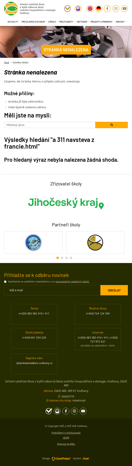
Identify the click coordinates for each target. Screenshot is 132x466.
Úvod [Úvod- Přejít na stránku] (6, 62)
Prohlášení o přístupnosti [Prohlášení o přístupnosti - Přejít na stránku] (66, 432)
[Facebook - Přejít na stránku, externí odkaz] (107, 8)
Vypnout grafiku (66, 444)
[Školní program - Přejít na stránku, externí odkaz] (67, 8)
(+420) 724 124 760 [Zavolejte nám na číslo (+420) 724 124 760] (98, 313)
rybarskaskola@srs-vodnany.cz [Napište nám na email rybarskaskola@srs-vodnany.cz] (34, 363)
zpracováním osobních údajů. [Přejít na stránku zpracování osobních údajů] (73, 281)
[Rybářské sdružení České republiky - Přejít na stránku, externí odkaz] (95, 242)
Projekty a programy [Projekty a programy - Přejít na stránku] (101, 21)
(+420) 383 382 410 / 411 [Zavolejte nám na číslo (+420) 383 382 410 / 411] (34, 313)
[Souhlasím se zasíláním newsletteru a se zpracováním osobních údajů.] (5, 282)
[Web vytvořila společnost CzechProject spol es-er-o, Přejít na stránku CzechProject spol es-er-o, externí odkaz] (61, 458)
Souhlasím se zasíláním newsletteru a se (49, 281)
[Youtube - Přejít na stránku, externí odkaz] (124, 8)
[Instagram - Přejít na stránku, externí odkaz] (115, 8)
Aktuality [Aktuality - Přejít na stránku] (13, 21)
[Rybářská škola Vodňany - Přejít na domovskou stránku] (30, 7)
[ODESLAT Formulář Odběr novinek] (114, 290)
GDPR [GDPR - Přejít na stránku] (66, 437)
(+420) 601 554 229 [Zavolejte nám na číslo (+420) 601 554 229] (34, 337)
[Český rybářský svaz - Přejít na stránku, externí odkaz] (33, 242)
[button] (33, 22)
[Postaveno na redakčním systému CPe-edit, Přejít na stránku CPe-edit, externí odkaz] (86, 457)
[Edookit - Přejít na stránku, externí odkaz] (78, 8)
